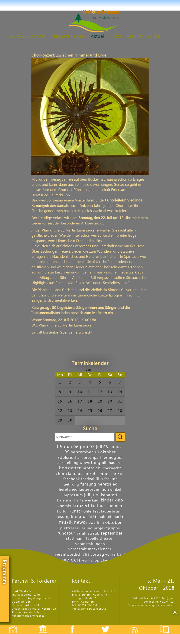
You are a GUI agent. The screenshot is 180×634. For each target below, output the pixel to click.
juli (87, 495)
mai (92, 516)
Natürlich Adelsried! (25, 605)
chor (60, 474)
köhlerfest (90, 511)
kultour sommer (107, 506)
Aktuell (98, 36)
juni (95, 495)
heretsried (108, 484)
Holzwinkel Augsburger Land (31, 598)
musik (66, 522)
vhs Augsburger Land (26, 595)
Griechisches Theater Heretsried (34, 609)
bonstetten (70, 468)
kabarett (109, 495)
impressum (73, 495)
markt (117, 517)
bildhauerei (112, 463)
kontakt (64, 506)
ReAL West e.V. (22, 591)
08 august (113, 447)
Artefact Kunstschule (26, 612)
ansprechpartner (92, 458)
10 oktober (105, 452)
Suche (153, 36)
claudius (74, 474)
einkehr (90, 474)
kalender (65, 500)
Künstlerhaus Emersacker (29, 616)
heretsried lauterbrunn (80, 489)
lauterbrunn (112, 511)
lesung (63, 516)
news (79, 522)
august (116, 457)
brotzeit (90, 468)
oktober (113, 522)
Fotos (116, 36)
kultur (62, 511)
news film (95, 523)
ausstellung (68, 463)
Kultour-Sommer (28, 36)
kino (119, 500)
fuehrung (70, 484)
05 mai (64, 447)
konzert (81, 505)
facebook (71, 479)
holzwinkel (111, 489)
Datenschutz (97, 609)
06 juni (80, 446)
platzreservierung (76, 528)
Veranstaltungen (68, 36)
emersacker (111, 473)
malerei (104, 517)
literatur (79, 516)
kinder (107, 500)
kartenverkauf (87, 500)
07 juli (96, 447)
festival (87, 479)
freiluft (110, 479)
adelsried (66, 457)
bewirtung (90, 462)
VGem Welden (21, 602)
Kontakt (134, 36)
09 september (78, 452)
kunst (74, 511)
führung (88, 484)
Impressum (79, 609)
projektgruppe (107, 528)
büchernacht (109, 468)
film (99, 479)
